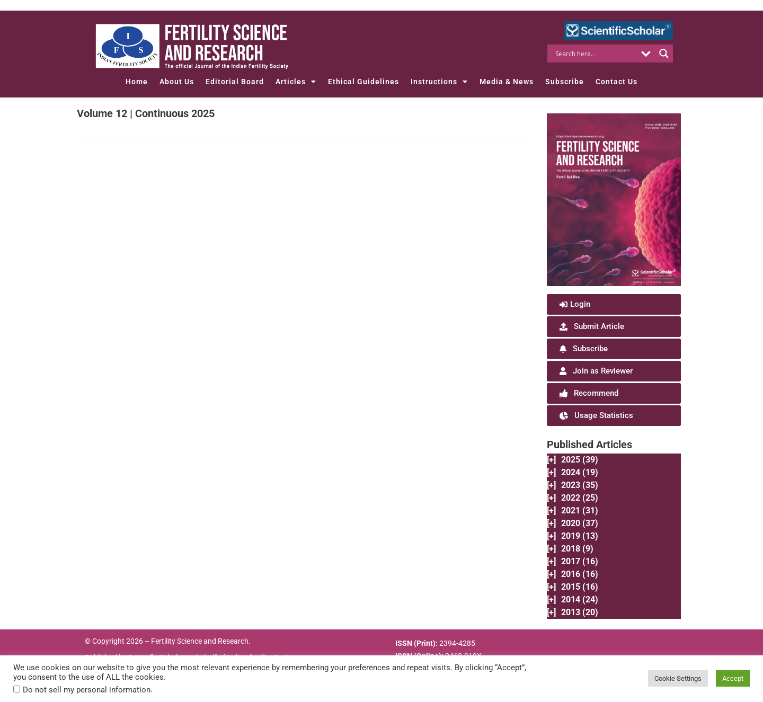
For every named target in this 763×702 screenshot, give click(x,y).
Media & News (507, 81)
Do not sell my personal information (86, 690)
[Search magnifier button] (664, 54)
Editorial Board (235, 81)
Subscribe (564, 81)
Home (137, 81)
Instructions (439, 82)
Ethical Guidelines (363, 81)
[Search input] (594, 54)
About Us (176, 81)
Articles (296, 82)
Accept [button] (732, 678)
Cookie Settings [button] (678, 678)
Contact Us (616, 81)
